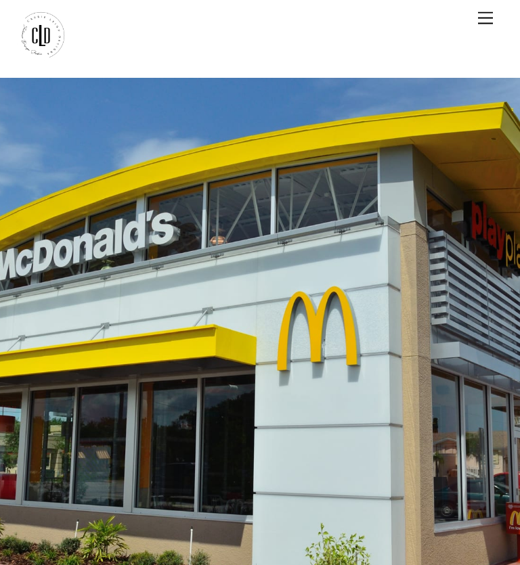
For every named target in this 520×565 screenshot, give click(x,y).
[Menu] (485, 18)
